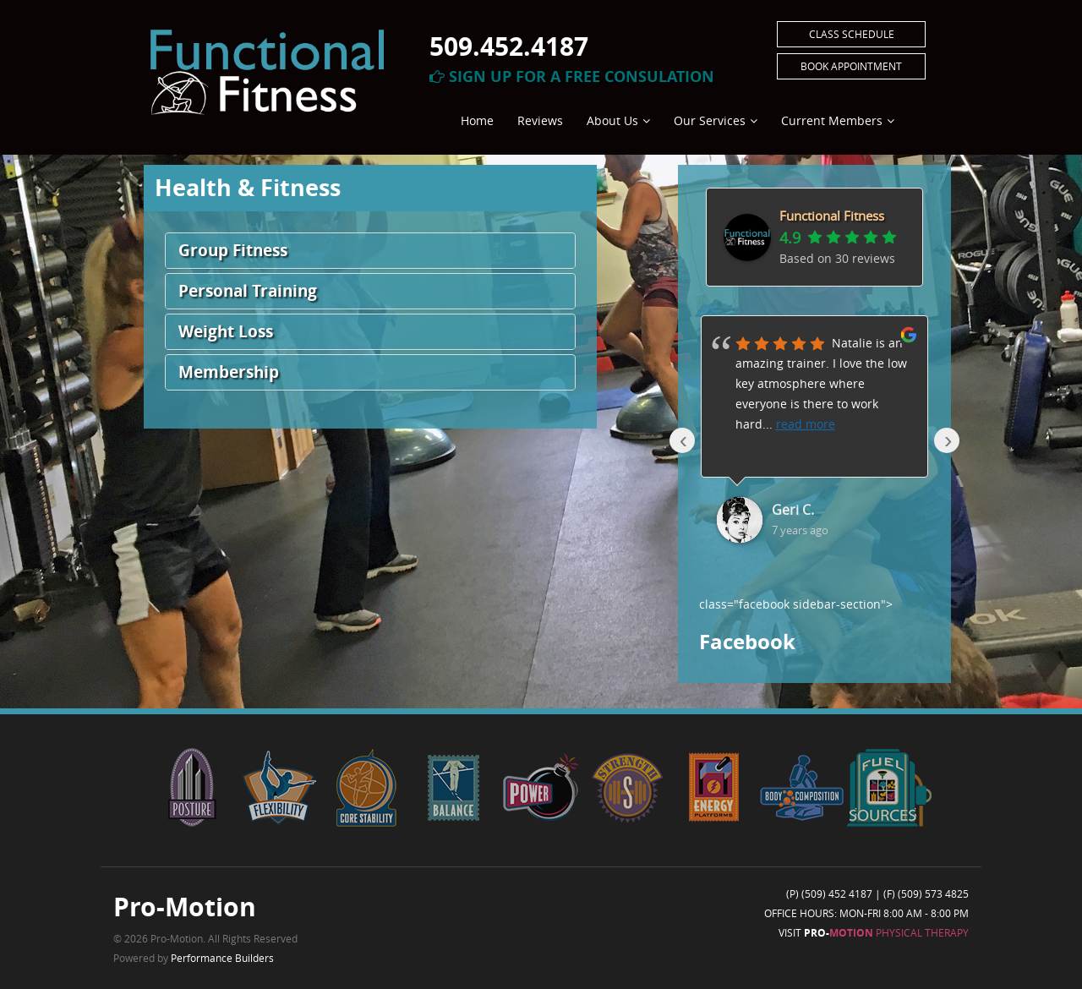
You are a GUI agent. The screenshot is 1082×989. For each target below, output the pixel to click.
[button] (370, 250)
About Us (612, 120)
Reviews (540, 120)
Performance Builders (222, 957)
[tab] (370, 250)
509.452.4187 (508, 46)
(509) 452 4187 (836, 893)
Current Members (832, 120)
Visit (874, 932)
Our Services (710, 120)
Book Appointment (851, 66)
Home (477, 120)
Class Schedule (851, 34)
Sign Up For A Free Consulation (571, 76)
